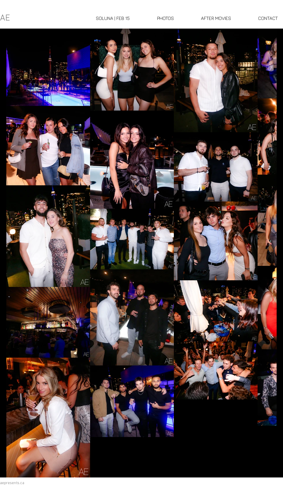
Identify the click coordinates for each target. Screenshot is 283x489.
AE (5, 18)
